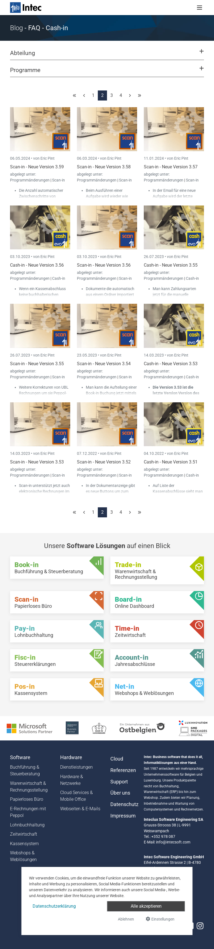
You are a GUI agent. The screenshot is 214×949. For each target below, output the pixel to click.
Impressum (123, 816)
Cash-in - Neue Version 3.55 (171, 265)
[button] (107, 55)
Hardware (71, 757)
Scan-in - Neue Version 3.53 (37, 462)
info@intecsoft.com (173, 842)
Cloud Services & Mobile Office (76, 796)
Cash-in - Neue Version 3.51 (171, 462)
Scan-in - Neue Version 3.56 (104, 265)
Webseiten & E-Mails (80, 808)
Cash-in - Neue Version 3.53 (171, 363)
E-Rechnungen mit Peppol (28, 812)
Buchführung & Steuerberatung (25, 770)
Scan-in (58, 180)
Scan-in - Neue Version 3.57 (171, 166)
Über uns (120, 793)
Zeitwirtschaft (23, 834)
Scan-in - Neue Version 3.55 (37, 363)
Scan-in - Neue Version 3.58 (104, 166)
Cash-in (58, 278)
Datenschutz (123, 804)
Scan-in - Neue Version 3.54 (104, 363)
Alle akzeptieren (146, 906)
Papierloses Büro (26, 799)
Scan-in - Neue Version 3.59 (37, 166)
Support (119, 782)
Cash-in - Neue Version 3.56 (37, 265)
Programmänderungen (30, 180)
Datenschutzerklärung (54, 906)
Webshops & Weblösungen (23, 856)
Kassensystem (24, 843)
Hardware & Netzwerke (71, 780)
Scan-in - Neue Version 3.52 (104, 462)
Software (20, 757)
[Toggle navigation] (199, 7)
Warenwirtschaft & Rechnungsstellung (29, 787)
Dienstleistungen (76, 767)
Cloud (116, 759)
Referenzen (123, 770)
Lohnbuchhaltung (27, 825)
